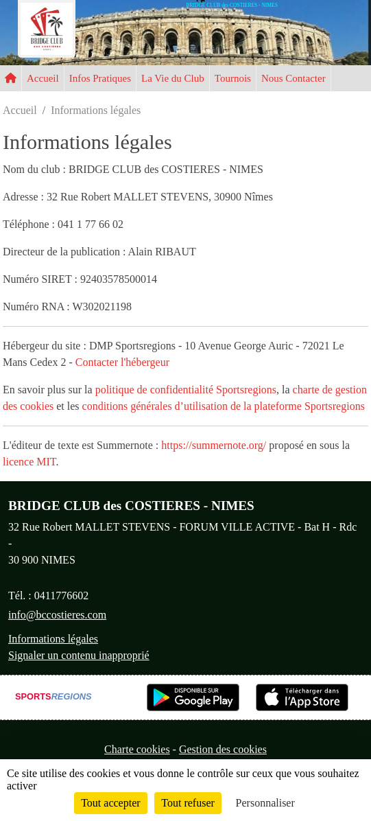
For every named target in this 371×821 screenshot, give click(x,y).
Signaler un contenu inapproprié (78, 655)
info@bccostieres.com (57, 615)
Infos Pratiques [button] (100, 78)
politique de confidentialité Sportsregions (185, 389)
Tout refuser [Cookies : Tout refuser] (188, 803)
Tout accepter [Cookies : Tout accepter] (110, 803)
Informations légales (53, 639)
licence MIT (29, 461)
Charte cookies (137, 749)
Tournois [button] (233, 78)
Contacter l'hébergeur (122, 362)
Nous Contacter (293, 78)
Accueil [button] (43, 78)
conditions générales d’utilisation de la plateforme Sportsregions (223, 406)
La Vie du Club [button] (172, 78)
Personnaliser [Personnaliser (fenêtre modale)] (265, 803)
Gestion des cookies (223, 749)
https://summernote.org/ (213, 445)
